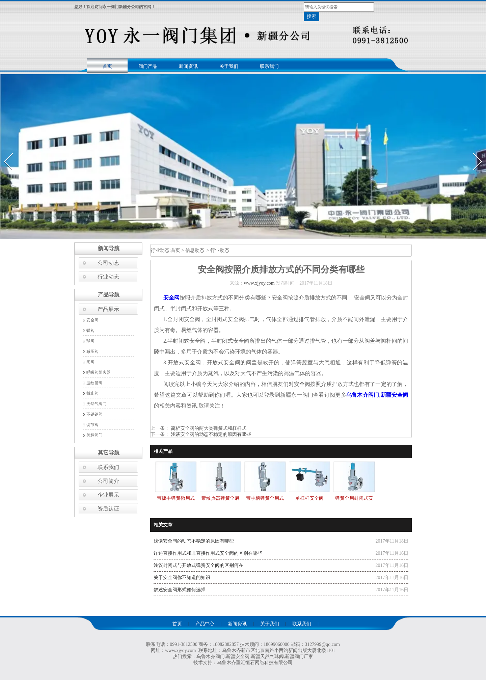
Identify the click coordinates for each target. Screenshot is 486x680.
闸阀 (90, 362)
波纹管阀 (94, 383)
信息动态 (194, 250)
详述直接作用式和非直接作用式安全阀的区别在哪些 (208, 553)
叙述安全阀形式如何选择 (180, 589)
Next (473, 151)
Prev (4, 151)
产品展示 (108, 309)
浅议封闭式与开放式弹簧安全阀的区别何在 (198, 565)
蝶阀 (90, 330)
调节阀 (92, 424)
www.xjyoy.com (259, 283)
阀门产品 (147, 66)
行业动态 (108, 277)
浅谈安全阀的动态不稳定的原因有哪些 (210, 434)
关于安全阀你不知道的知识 (182, 577)
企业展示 (108, 495)
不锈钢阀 (94, 414)
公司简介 (108, 481)
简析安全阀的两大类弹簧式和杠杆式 (207, 428)
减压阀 (92, 351)
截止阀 (92, 393)
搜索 (311, 16)
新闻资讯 (188, 66)
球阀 (90, 341)
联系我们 (269, 66)
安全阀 (92, 320)
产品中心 (204, 623)
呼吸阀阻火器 (98, 372)
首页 (107, 66)
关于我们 (228, 66)
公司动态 (108, 263)
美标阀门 (94, 435)
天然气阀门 (96, 403)
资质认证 (108, 509)
